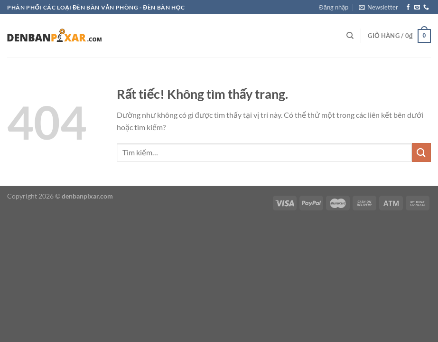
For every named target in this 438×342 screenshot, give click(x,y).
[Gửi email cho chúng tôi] (417, 7)
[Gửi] (421, 152)
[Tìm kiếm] (350, 36)
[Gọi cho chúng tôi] (426, 7)
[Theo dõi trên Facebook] (408, 7)
